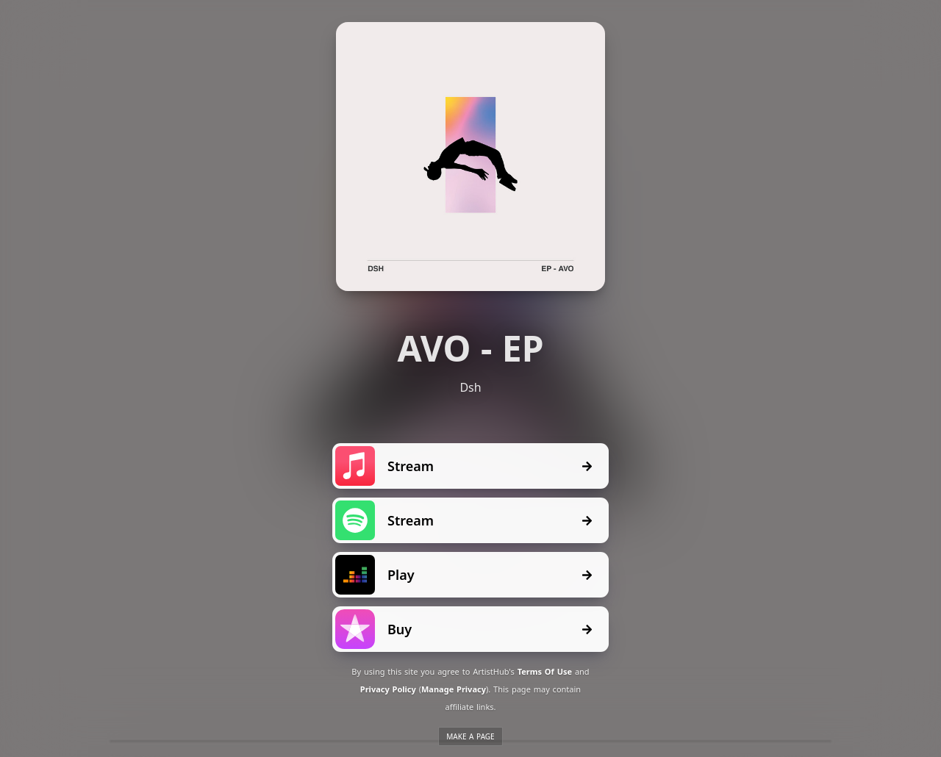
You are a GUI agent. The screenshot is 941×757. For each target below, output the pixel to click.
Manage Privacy (453, 689)
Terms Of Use (545, 671)
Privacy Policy (388, 689)
